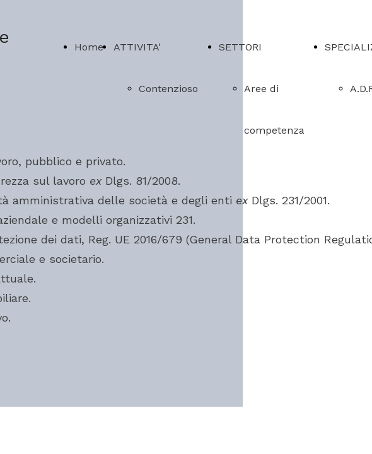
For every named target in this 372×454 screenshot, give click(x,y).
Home (88, 47)
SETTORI (240, 47)
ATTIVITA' (137, 47)
